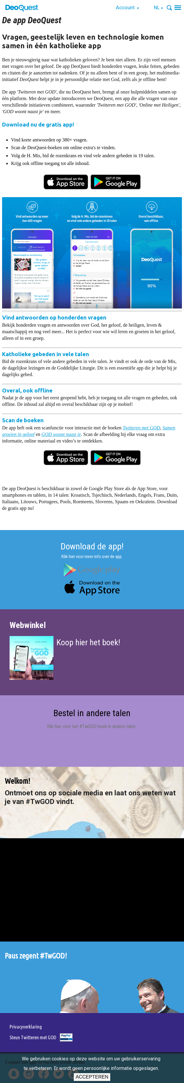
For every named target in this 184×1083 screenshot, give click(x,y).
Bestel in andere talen (92, 713)
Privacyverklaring (26, 1026)
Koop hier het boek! (88, 642)
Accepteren (92, 1076)
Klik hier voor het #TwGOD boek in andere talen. (91, 726)
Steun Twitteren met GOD (33, 1037)
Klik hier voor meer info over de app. (92, 556)
